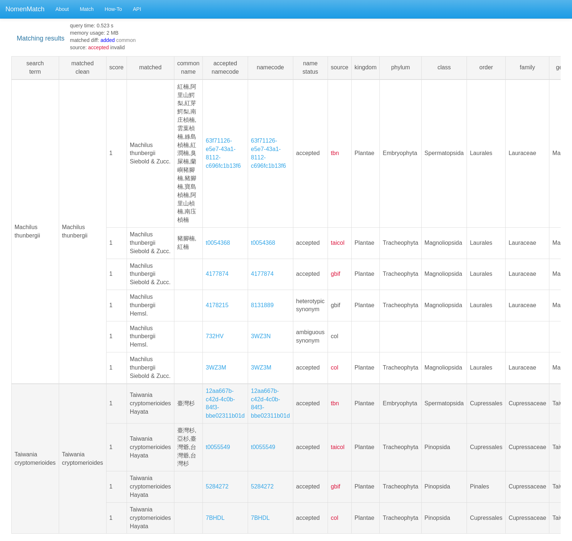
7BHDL (215, 518)
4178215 (217, 305)
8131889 (262, 305)
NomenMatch (25, 9)
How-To (113, 9)
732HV (215, 336)
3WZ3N (261, 336)
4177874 (217, 274)
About (62, 9)
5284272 (217, 486)
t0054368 (218, 243)
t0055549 (218, 447)
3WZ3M (216, 367)
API (137, 9)
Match (87, 9)
